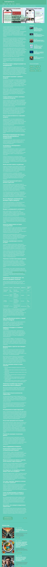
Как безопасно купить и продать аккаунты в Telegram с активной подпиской (39, 35)
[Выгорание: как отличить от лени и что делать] (31, 58)
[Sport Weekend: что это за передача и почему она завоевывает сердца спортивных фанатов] (31, 46)
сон (39, 70)
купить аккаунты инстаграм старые (18, 272)
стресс (38, 66)
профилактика (33, 70)
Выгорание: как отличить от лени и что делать (39, 58)
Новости (25, 518)
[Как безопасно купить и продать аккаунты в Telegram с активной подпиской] (31, 35)
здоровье (32, 66)
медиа (32, 68)
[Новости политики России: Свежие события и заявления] (31, 41)
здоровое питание (18, 553)
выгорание (17, 538)
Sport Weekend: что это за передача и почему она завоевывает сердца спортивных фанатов (38, 47)
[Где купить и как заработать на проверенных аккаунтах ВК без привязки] (31, 52)
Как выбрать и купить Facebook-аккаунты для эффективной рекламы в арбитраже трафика (38, 29)
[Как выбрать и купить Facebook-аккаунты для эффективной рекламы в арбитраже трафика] (31, 29)
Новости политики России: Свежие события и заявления (39, 40)
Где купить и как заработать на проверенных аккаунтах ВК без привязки (39, 53)
